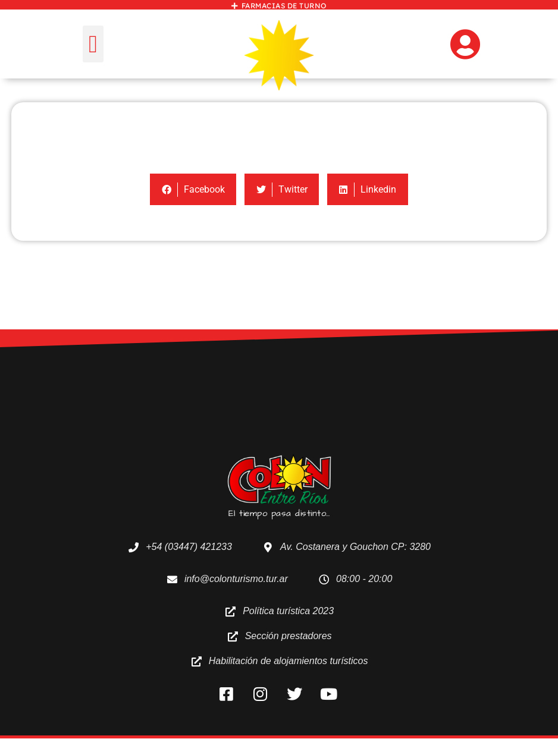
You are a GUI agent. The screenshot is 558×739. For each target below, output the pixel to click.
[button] (93, 44)
